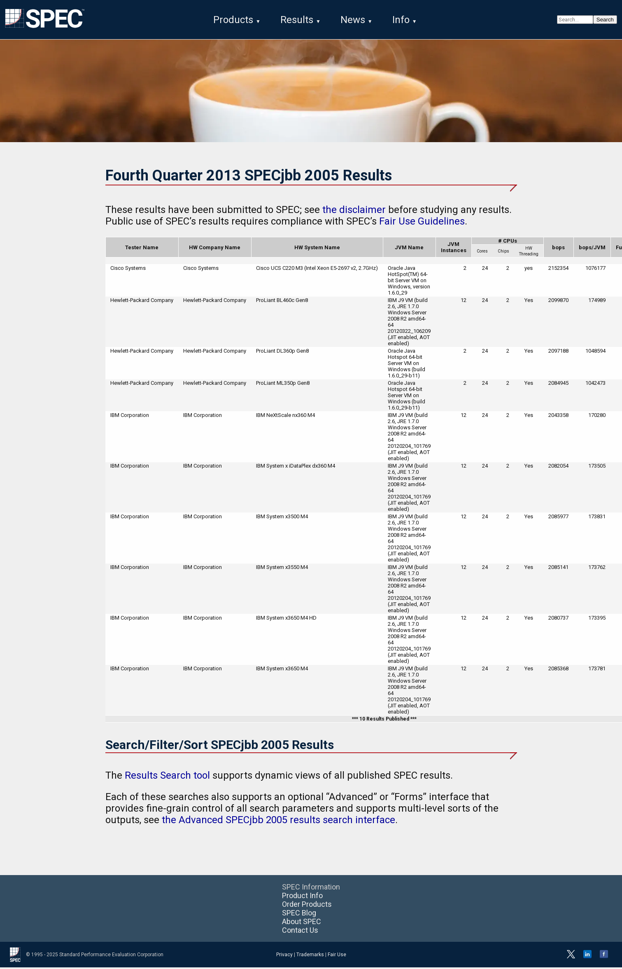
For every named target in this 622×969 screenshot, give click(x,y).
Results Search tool (167, 777)
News (352, 20)
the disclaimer (354, 211)
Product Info (302, 897)
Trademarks (310, 956)
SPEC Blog (299, 914)
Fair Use (337, 956)
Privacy (284, 956)
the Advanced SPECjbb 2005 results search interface (278, 821)
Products (233, 20)
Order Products (307, 905)
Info (401, 20)
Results (296, 20)
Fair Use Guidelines (422, 223)
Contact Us (300, 931)
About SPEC (301, 923)
